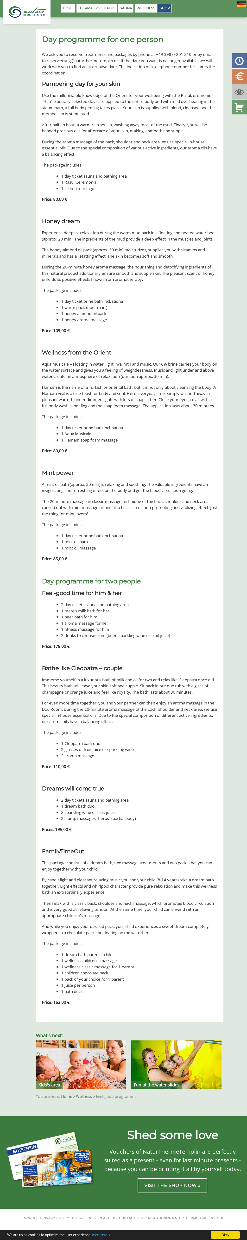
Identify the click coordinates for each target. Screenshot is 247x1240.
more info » (101, 1235)
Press (77, 1218)
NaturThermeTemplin (24, 12)
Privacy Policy (54, 1218)
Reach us (107, 1218)
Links (91, 1218)
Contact (127, 1218)
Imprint (30, 1218)
